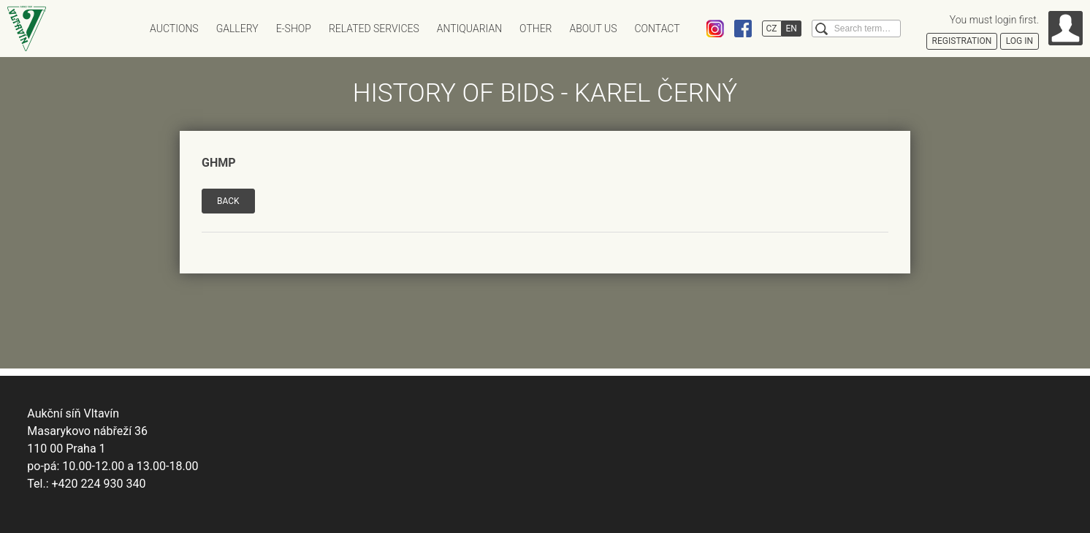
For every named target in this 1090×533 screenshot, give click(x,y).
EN (791, 28)
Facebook (743, 28)
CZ (771, 28)
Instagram (715, 28)
